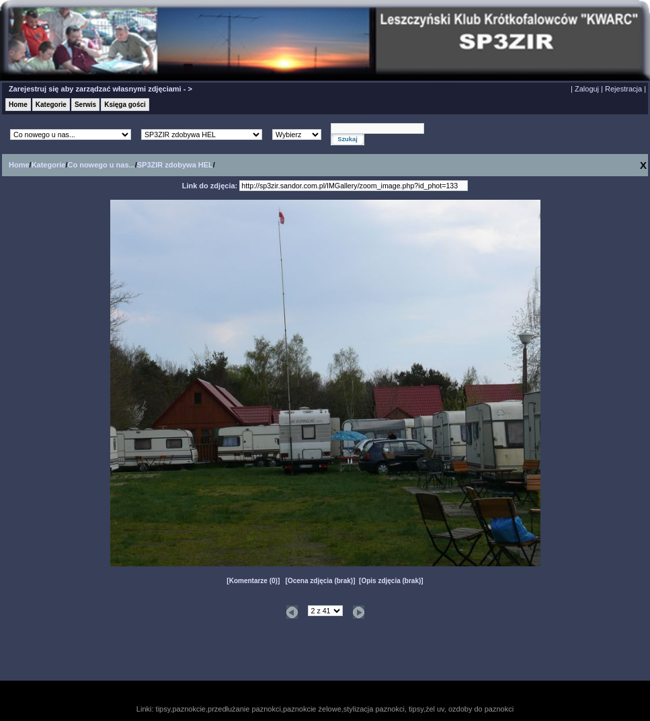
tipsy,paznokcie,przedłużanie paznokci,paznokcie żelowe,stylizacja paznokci (280, 709)
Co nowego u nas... (100, 165)
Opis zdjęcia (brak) (391, 580)
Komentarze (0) (253, 580)
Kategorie (51, 104)
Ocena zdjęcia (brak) (320, 580)
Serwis (85, 104)
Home (18, 104)
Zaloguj (587, 89)
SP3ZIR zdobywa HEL (175, 165)
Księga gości (125, 104)
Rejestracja (623, 89)
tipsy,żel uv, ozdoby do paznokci (461, 709)
